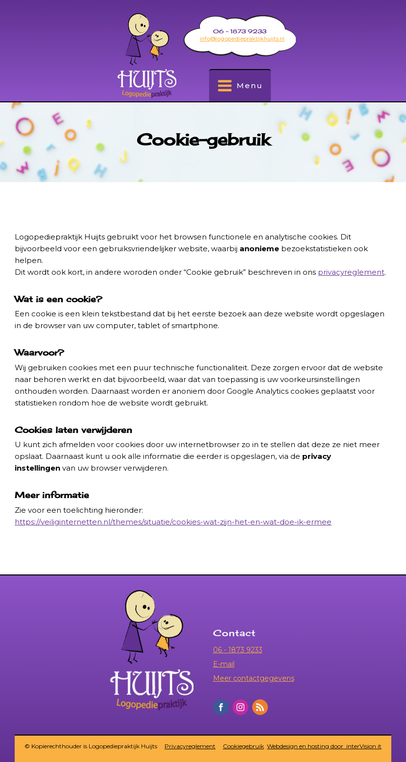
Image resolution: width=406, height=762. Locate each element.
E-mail (224, 664)
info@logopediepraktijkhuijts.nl (242, 38)
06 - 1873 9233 (238, 649)
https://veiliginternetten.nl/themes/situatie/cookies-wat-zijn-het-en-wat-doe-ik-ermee (173, 521)
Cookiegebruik (243, 746)
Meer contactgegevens (253, 678)
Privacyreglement (190, 746)
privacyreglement (351, 272)
